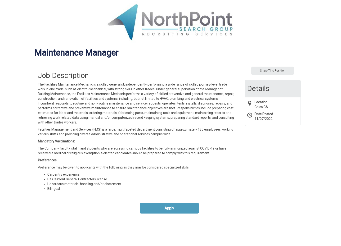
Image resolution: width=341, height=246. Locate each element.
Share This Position (272, 70)
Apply (169, 208)
